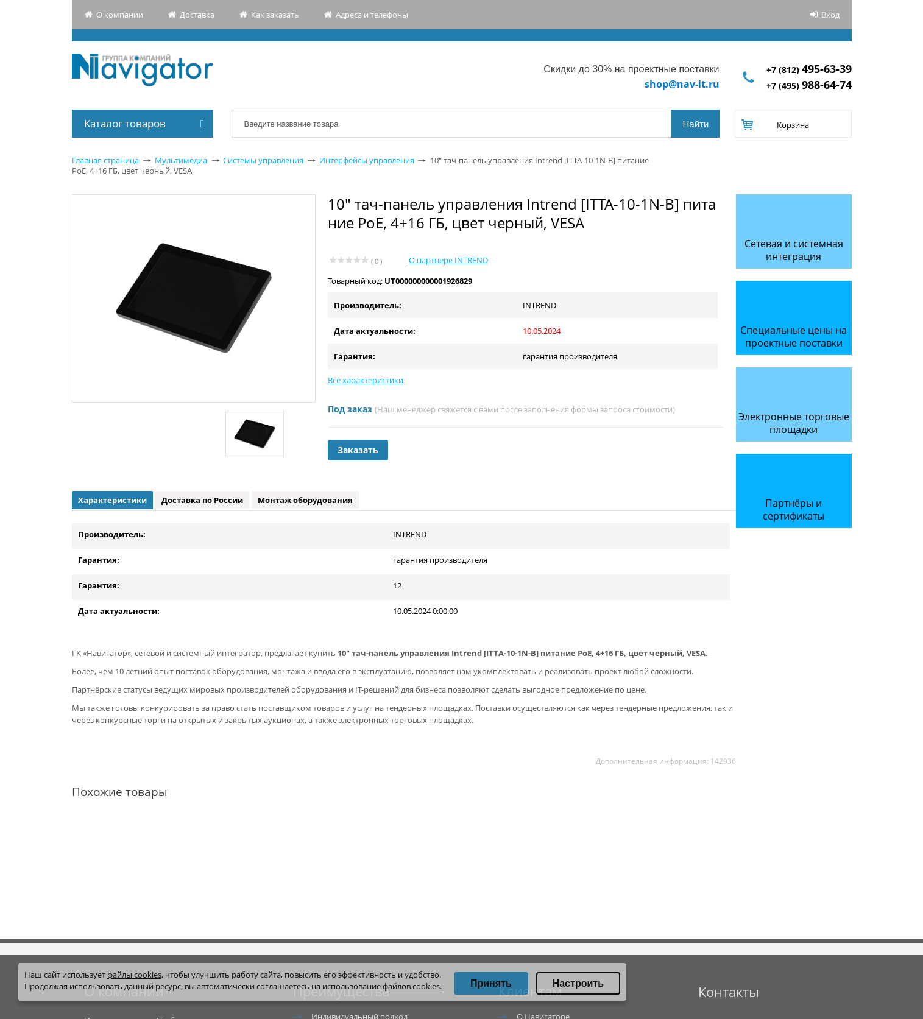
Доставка (197, 14)
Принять (491, 983)
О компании (119, 14)
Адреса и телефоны (372, 14)
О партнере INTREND (448, 260)
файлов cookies (411, 986)
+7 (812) (809, 70)
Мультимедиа (181, 160)
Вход (830, 14)
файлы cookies (134, 974)
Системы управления (263, 160)
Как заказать (275, 14)
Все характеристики (365, 380)
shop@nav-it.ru (682, 84)
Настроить (578, 983)
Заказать (358, 450)
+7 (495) (809, 85)
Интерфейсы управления (366, 160)
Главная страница (105, 160)
